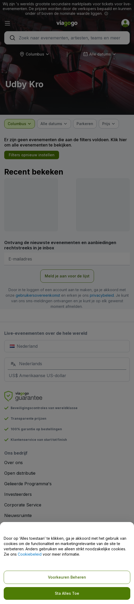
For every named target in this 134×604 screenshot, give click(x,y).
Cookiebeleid (30, 554)
